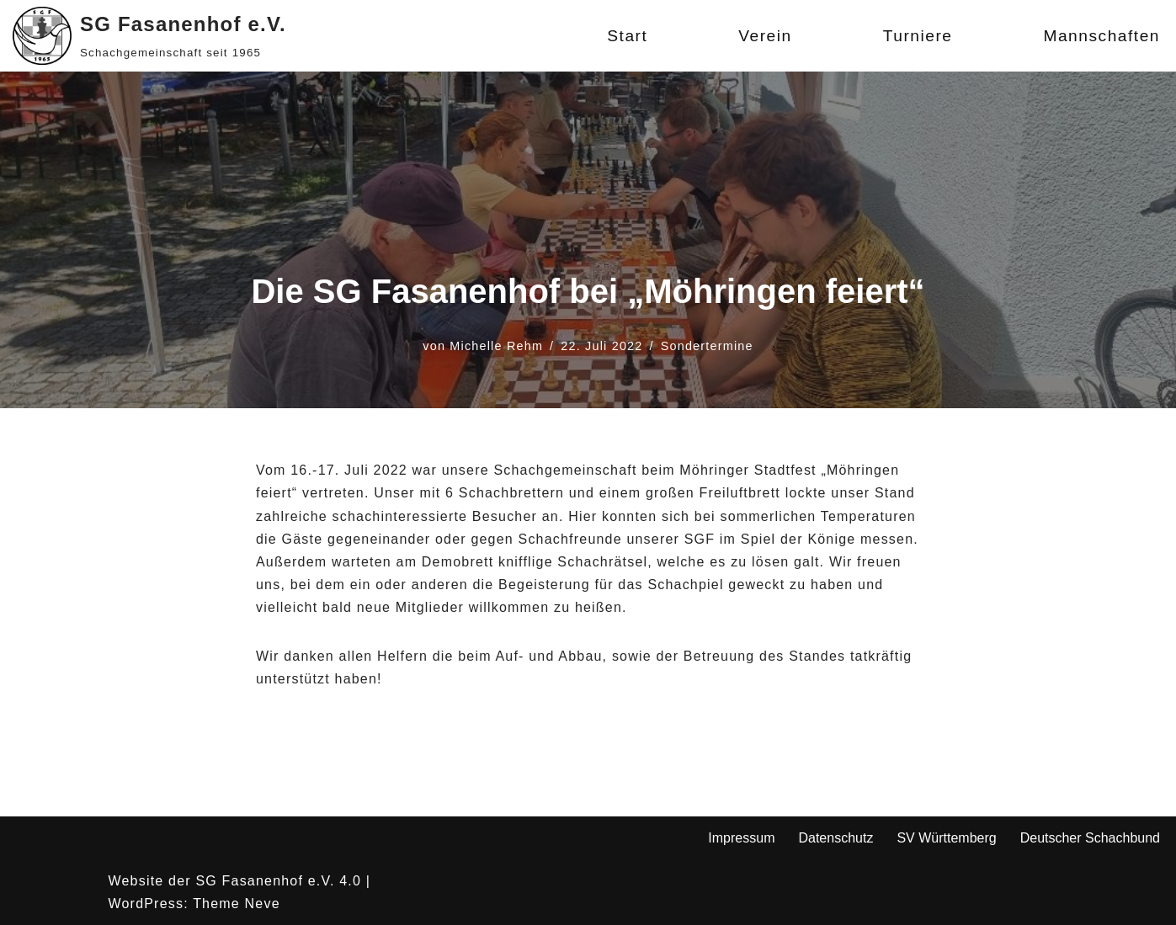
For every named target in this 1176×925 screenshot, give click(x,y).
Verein (764, 36)
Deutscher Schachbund (1090, 838)
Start (627, 36)
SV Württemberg (946, 838)
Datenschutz (835, 838)
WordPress (146, 903)
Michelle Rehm (496, 346)
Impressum (741, 838)
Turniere (918, 36)
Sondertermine (707, 346)
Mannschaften (1101, 36)
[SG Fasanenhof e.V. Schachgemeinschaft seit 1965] (149, 36)
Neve (262, 903)
